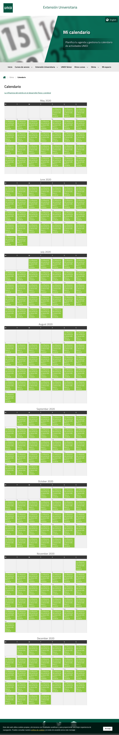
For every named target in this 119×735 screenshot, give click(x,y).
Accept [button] (108, 729)
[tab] (59, 8)
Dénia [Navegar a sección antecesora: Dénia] (12, 77)
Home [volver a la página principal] (4, 77)
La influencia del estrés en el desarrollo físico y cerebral (27, 92)
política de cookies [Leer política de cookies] (37, 730)
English (113, 19)
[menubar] (59, 67)
